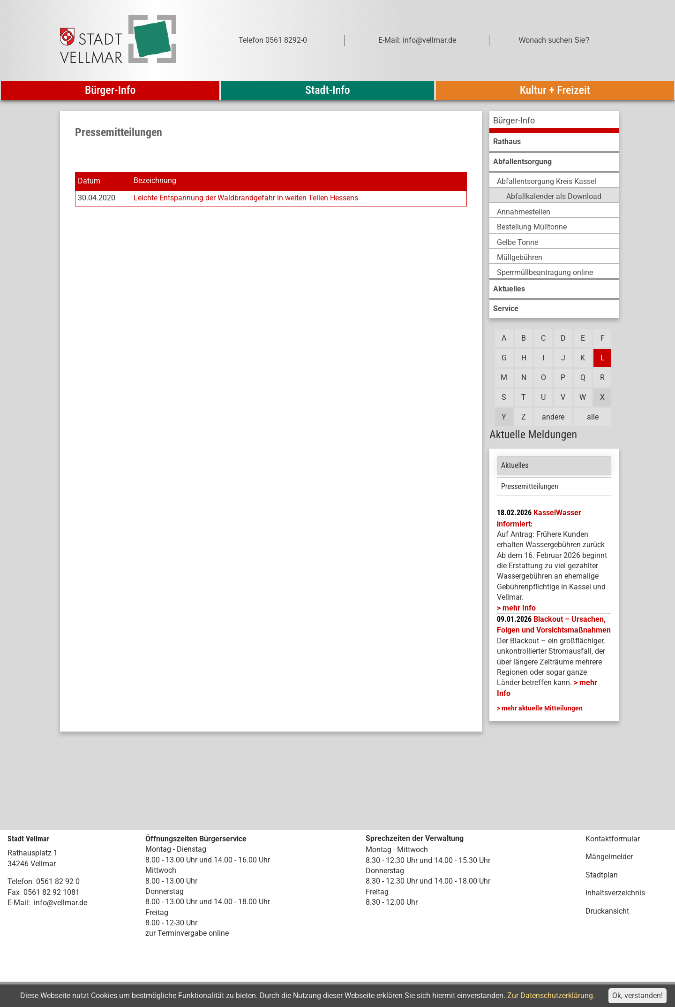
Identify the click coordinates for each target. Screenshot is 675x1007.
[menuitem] (554, 122)
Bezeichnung (155, 180)
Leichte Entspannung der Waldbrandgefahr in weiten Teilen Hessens (246, 197)
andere (553, 416)
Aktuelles (515, 465)
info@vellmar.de (60, 902)
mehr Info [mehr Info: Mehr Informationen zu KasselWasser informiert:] (519, 607)
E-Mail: (19, 902)
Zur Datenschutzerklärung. (551, 995)
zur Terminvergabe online (187, 933)
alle (593, 416)
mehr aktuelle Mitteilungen (542, 708)
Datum (89, 180)
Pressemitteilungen (529, 486)
